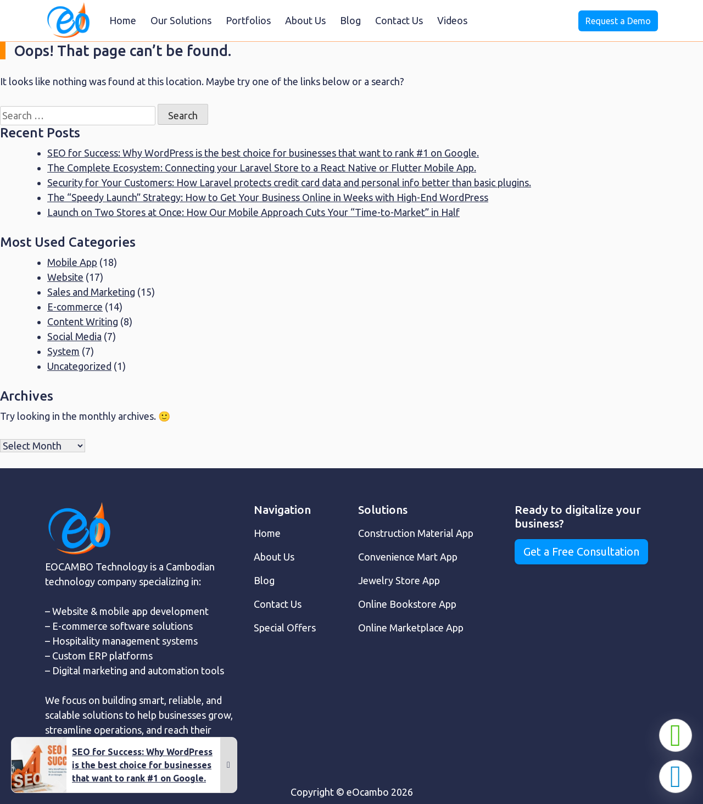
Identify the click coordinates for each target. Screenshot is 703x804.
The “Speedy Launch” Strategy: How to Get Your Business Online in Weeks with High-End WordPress (267, 197)
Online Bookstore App (407, 603)
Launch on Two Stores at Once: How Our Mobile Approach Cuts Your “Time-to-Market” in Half (253, 212)
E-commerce (75, 306)
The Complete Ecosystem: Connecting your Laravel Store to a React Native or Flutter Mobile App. (261, 167)
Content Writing (82, 321)
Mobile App (72, 262)
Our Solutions (180, 20)
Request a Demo (618, 21)
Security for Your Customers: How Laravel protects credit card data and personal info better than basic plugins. (289, 182)
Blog (350, 20)
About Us (305, 20)
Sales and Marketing (91, 291)
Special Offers (285, 627)
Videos (452, 20)
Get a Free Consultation (581, 551)
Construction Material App (415, 533)
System (63, 351)
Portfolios (248, 20)
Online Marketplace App (411, 627)
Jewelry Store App (399, 580)
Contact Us (399, 20)
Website (65, 276)
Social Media (74, 336)
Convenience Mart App (407, 556)
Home (122, 20)
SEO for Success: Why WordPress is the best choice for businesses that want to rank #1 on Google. (263, 152)
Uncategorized (79, 366)
